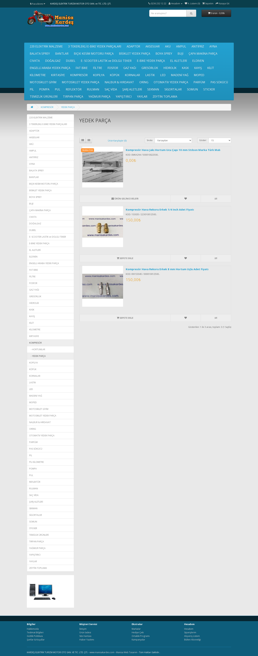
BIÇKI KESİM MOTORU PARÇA (94, 54)
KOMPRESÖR (79, 75)
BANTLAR (61, 54)
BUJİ (180, 54)
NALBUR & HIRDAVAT (119, 82)
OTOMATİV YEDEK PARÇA (171, 82)
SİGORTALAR (173, 89)
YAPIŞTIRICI (124, 96)
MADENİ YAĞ (179, 75)
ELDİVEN (198, 61)
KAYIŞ (198, 68)
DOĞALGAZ (53, 61)
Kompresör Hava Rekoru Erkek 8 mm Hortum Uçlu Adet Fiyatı (167, 269)
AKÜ (168, 46)
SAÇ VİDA (111, 89)
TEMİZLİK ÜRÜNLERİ (44, 96)
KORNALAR (132, 75)
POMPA (44, 89)
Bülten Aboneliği (192, 639)
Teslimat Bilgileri (35, 632)
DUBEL (70, 61)
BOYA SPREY (164, 54)
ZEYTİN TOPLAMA (165, 96)
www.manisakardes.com (102, 652)
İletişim (83, 628)
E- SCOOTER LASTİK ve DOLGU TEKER (106, 61)
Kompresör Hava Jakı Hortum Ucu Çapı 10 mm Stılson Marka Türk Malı (173, 150)
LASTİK (150, 75)
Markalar (136, 628)
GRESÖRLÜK (150, 68)
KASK (185, 68)
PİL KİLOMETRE (36, 462)
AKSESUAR (152, 46)
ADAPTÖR (133, 46)
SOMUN (192, 89)
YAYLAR (142, 96)
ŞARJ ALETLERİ (132, 89)
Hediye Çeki (138, 632)
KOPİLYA (98, 75)
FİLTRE (97, 68)
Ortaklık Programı (141, 636)
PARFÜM (199, 82)
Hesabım (188, 628)
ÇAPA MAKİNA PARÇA (203, 54)
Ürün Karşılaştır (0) (117, 140)
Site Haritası (85, 636)
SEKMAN (153, 89)
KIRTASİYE (58, 75)
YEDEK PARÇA (68, 107)
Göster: (203, 140)
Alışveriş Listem (192, 636)
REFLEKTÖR (74, 89)
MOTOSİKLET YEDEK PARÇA (80, 82)
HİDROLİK (169, 68)
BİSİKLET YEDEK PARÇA (134, 54)
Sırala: (150, 140)
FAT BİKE (82, 68)
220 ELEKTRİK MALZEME (46, 46)
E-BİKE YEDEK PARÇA (151, 61)
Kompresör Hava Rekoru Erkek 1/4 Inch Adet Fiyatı (160, 209)
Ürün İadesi (85, 632)
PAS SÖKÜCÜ (219, 82)
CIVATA (35, 61)
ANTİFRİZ (198, 46)
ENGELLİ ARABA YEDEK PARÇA (50, 68)
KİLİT (210, 68)
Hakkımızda (33, 628)
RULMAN (93, 89)
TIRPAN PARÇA (73, 96)
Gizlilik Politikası (35, 636)
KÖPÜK (115, 75)
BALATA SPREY (40, 54)
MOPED (199, 75)
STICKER (209, 89)
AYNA (213, 46)
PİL (32, 89)
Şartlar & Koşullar (36, 639)
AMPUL (181, 46)
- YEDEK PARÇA (37, 356)
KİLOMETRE (38, 75)
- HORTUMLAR (37, 349)
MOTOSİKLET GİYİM (43, 82)
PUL (57, 89)
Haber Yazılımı (86, 639)
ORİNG (143, 82)
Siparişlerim (190, 632)
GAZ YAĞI (129, 68)
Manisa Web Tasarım (126, 652)
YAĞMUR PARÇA (99, 96)
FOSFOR (113, 68)
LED (163, 75)
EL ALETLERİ (178, 61)
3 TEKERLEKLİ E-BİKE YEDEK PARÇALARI (94, 46)
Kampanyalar (138, 639)
